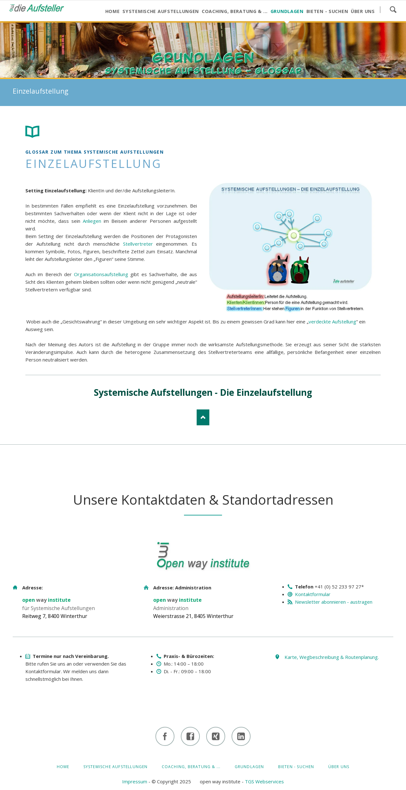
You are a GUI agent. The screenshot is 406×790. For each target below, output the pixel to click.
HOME (63, 766)
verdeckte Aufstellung (332, 321)
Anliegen (92, 221)
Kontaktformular (313, 594)
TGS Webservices (264, 781)
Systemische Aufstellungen (115, 766)
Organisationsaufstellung (101, 274)
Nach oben (203, 417)
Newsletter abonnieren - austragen (333, 602)
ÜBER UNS (339, 766)
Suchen (393, 9)
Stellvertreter (138, 244)
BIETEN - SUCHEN (296, 766)
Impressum (134, 781)
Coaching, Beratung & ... (191, 766)
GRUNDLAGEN (249, 766)
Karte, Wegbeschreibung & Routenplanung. (332, 657)
